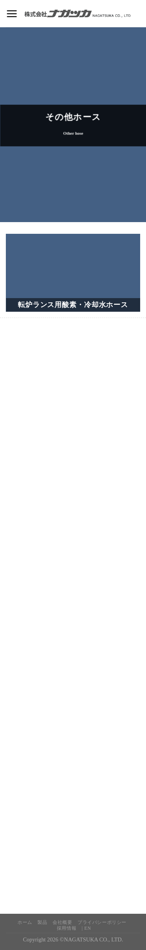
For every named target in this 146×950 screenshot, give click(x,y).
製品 (42, 922)
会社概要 (62, 922)
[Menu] (12, 14)
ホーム (25, 922)
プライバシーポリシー (102, 922)
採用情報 (66, 928)
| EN (86, 928)
